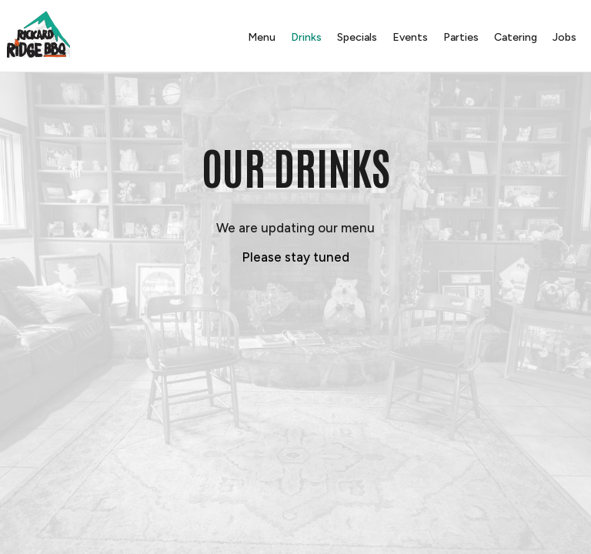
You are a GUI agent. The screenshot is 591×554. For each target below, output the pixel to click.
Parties (460, 38)
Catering (514, 38)
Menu (261, 38)
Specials (356, 38)
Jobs (564, 38)
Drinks (305, 38)
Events (409, 38)
